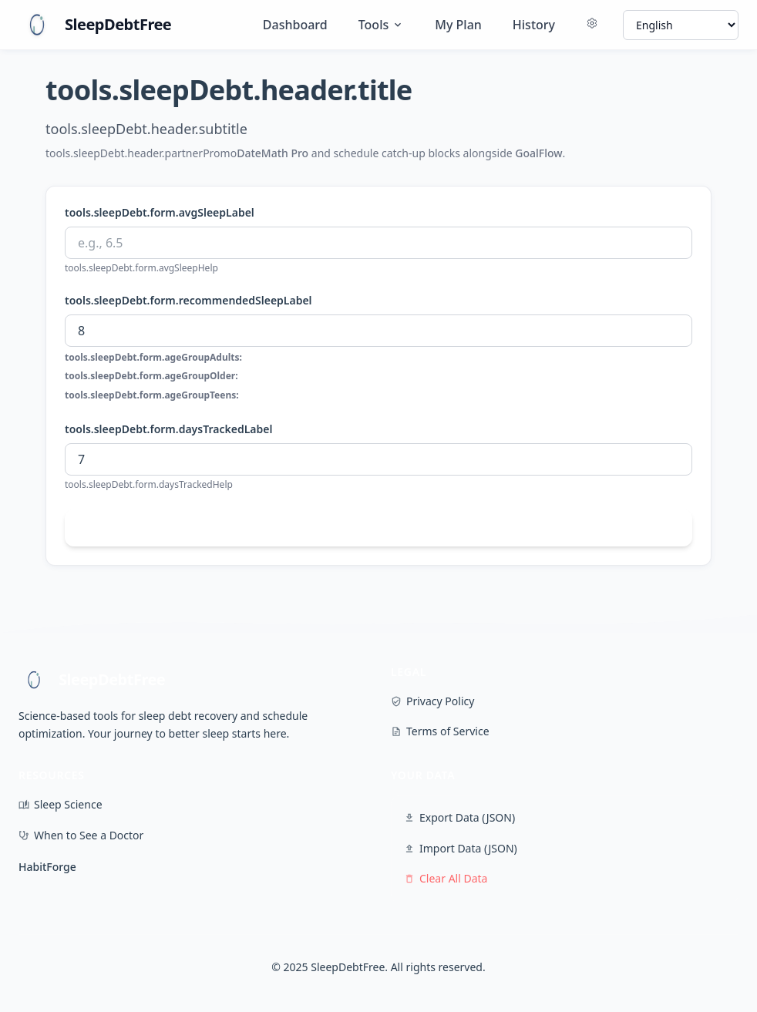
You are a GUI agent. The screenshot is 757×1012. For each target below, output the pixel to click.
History (534, 24)
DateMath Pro (272, 153)
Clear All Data (445, 878)
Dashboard (295, 24)
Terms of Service (440, 731)
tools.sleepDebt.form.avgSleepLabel (159, 212)
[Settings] (592, 24)
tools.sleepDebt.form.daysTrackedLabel (168, 429)
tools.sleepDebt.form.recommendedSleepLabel (188, 300)
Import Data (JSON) (460, 848)
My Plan (458, 24)
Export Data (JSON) (459, 817)
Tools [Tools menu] (381, 24)
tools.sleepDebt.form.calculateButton (378, 527)
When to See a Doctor (81, 835)
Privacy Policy (432, 701)
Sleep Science (61, 804)
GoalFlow (538, 153)
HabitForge (47, 866)
